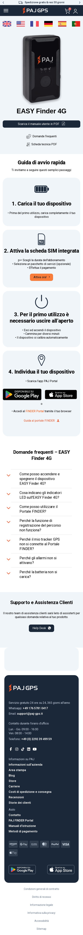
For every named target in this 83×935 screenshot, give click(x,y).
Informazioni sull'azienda (25, 764)
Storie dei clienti (20, 802)
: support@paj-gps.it (26, 713)
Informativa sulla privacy (41, 912)
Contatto (15, 815)
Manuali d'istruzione (22, 826)
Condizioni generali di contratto (41, 888)
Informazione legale (41, 904)
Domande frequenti (44, 136)
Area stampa (17, 770)
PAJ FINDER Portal (21, 820)
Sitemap (41, 928)
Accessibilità (41, 920)
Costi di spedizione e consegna (30, 792)
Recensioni (16, 797)
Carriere (14, 786)
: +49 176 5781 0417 (28, 708)
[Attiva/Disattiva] (9, 474)
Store (12, 781)
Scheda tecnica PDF (41, 144)
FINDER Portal (35, 411)
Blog (12, 775)
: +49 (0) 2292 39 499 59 (30, 739)
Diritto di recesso (41, 896)
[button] (3, 2)
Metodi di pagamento (23, 831)
